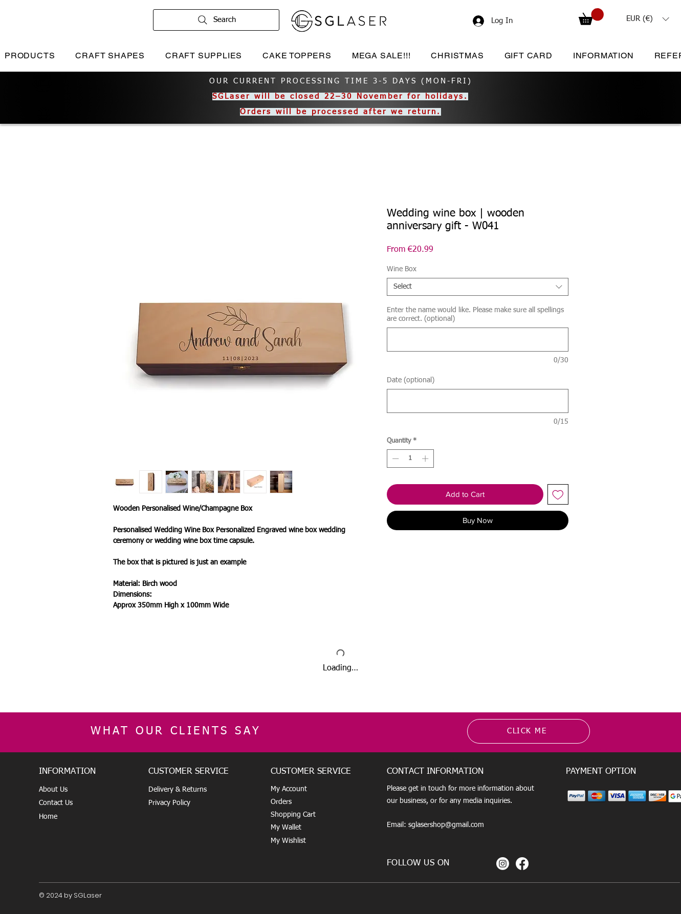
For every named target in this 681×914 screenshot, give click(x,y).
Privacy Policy (169, 803)
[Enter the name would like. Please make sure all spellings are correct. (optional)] (477, 339)
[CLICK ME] (528, 731)
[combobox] (477, 287)
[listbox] (648, 19)
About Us (53, 789)
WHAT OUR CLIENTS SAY (176, 731)
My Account (289, 789)
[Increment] (426, 458)
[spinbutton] (410, 458)
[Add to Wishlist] (557, 494)
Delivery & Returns (177, 789)
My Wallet (286, 827)
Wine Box (401, 269)
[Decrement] (394, 458)
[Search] (216, 20)
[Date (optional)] (477, 401)
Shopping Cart (293, 814)
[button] (591, 16)
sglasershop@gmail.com (446, 825)
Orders (281, 802)
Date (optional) (410, 380)
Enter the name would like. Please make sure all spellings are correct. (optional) (475, 314)
